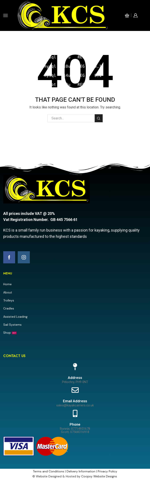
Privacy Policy (107, 471)
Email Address (75, 401)
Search (99, 118)
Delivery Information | (82, 471)
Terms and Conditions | (50, 471)
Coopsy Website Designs (99, 476)
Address (75, 377)
